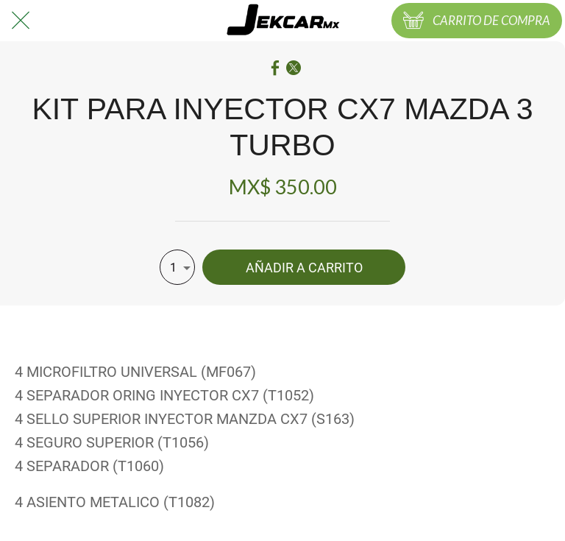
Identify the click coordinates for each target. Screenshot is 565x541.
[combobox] (177, 267)
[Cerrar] (20, 20)
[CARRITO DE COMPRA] (476, 20)
